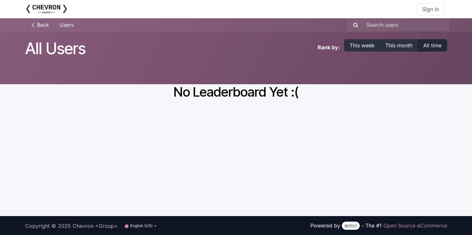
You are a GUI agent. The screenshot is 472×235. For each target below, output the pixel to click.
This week (362, 45)
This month (398, 45)
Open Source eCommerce (415, 225)
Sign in (430, 9)
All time (432, 45)
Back (40, 25)
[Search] (354, 25)
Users (67, 25)
